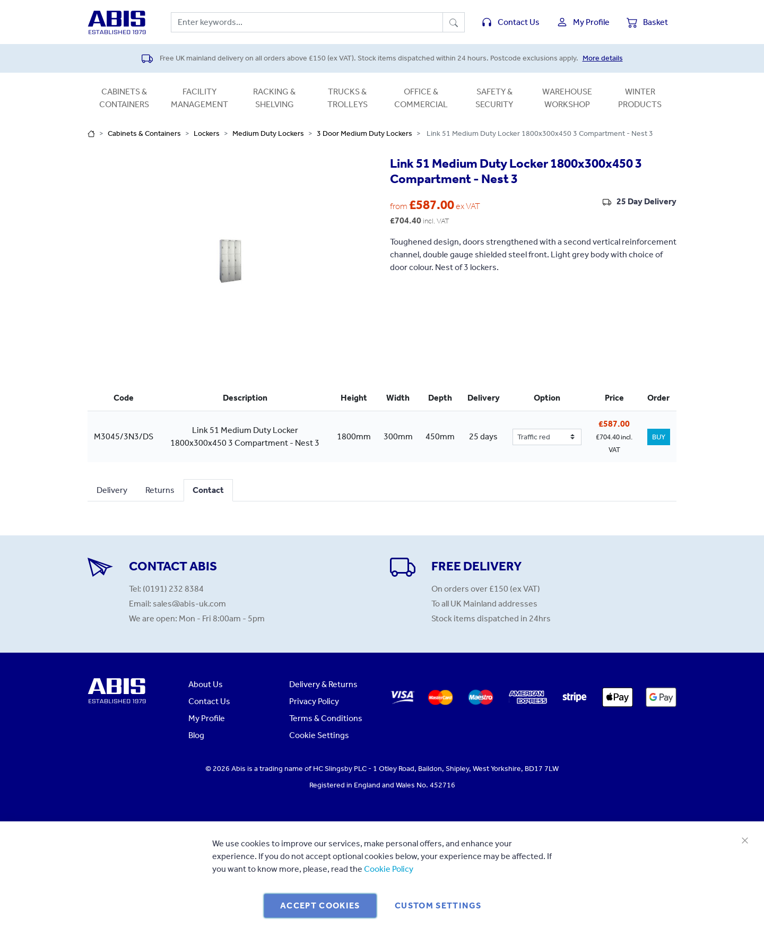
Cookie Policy (388, 869)
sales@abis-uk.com (189, 604)
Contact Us (209, 701)
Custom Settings (438, 905)
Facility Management (199, 97)
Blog (196, 735)
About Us (205, 684)
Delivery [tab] (112, 490)
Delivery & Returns (323, 684)
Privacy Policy (314, 701)
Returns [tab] (160, 490)
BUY (658, 436)
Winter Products (640, 97)
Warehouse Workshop (567, 97)
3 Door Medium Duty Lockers (364, 133)
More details (603, 58)
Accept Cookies (320, 905)
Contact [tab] (208, 490)
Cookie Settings (319, 735)
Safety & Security (494, 97)
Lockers (207, 133)
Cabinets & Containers (124, 97)
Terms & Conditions (325, 718)
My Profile (206, 718)
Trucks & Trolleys (347, 97)
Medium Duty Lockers (268, 133)
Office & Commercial (421, 97)
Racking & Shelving (274, 97)
